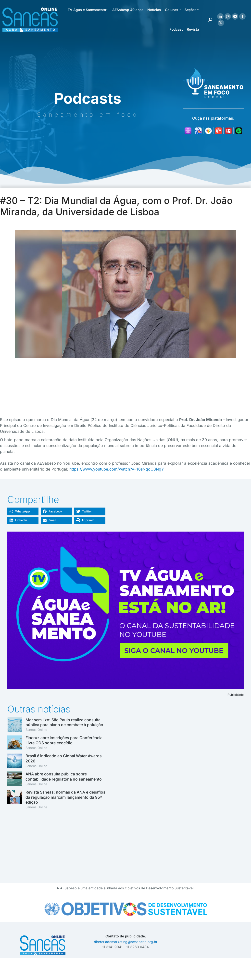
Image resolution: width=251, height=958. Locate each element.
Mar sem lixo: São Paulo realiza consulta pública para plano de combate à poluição (64, 722)
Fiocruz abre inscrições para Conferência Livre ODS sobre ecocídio (63, 740)
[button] (22, 511)
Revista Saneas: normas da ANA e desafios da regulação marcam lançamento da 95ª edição (65, 797)
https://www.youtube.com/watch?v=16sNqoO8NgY (116, 469)
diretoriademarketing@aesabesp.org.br (125, 942)
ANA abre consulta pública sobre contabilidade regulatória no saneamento (63, 776)
